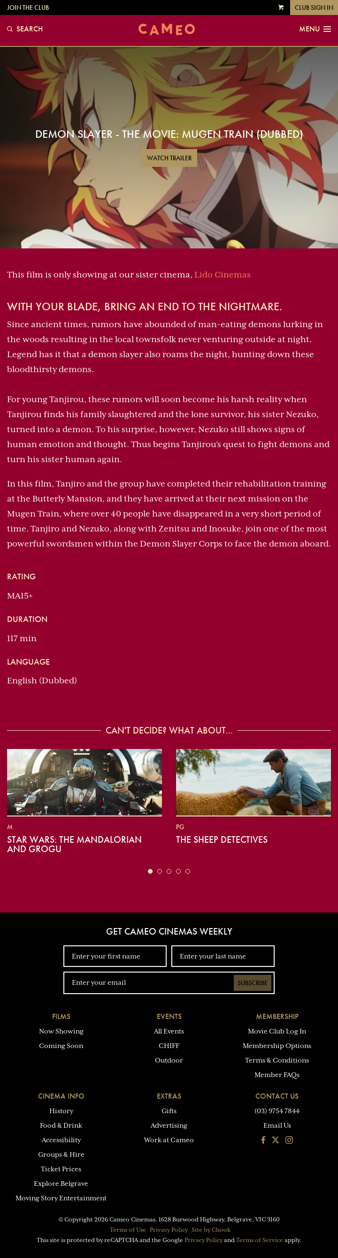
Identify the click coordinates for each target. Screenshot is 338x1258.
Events (169, 1016)
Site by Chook (211, 1230)
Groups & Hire (61, 1154)
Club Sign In (314, 7)
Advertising (169, 1125)
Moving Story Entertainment (61, 1198)
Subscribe (253, 983)
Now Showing (61, 1031)
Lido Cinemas (222, 274)
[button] (150, 871)
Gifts (169, 1111)
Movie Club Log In (277, 1031)
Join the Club (28, 7)
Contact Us (277, 1096)
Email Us (277, 1125)
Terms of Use (128, 1230)
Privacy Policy (169, 1230)
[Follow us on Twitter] (275, 1141)
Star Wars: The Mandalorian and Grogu (74, 844)
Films (61, 1016)
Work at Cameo (169, 1140)
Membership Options (277, 1045)
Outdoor (169, 1060)
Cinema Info (61, 1096)
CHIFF (169, 1045)
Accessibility (61, 1140)
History (61, 1111)
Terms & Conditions (277, 1060)
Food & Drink (61, 1125)
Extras (169, 1096)
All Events (169, 1031)
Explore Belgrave (61, 1183)
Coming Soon (61, 1045)
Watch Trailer (169, 158)
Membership (277, 1016)
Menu (315, 29)
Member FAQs (277, 1074)
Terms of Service (259, 1240)
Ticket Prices (61, 1169)
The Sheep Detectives (222, 839)
